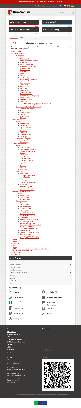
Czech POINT (24, 71)
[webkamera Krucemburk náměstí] (58, 340)
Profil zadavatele (24, 81)
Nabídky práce (24, 142)
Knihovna (22, 129)
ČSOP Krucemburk (25, 234)
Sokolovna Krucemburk (26, 186)
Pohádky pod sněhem (30, 182)
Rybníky (26, 156)
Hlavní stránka (39, 6)
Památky (22, 114)
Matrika (22, 73)
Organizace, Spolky (21, 201)
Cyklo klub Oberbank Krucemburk (29, 232)
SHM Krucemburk (25, 230)
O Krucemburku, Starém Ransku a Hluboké (28, 107)
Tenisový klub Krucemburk (27, 221)
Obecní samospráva (25, 68)
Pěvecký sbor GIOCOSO (27, 227)
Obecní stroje (23, 136)
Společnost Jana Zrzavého (27, 215)
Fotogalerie (23, 118)
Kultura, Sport (20, 171)
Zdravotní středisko (25, 127)
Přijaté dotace (24, 101)
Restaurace (23, 166)
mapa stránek (32, 394)
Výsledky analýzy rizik (26, 99)
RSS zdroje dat (17, 252)
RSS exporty (60, 394)
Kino (21, 179)
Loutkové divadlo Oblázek (27, 217)
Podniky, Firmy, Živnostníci (23, 138)
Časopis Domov (24, 116)
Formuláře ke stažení (26, 94)
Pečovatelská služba (26, 125)
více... (36, 26)
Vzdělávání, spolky (51, 30)
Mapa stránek (47, 6)
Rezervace (27, 158)
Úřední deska (23, 62)
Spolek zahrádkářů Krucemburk (29, 219)
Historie (22, 110)
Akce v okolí (27, 177)
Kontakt (54, 6)
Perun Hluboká (24, 210)
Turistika (18, 145)
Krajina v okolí (24, 155)
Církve (22, 203)
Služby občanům (50, 22)
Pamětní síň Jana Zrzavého (28, 149)
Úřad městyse (20, 55)
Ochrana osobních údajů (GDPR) (29, 96)
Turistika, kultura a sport (19, 143)
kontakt (66, 394)
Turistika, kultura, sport (20, 30)
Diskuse (15, 241)
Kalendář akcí (24, 173)
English (15, 247)
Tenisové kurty (24, 184)
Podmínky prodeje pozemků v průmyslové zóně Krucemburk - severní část (40, 1)
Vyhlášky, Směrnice (25, 92)
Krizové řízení (24, 84)
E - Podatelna (24, 77)
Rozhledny (27, 162)
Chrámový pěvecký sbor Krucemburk (30, 225)
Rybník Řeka (23, 164)
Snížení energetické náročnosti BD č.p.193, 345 (37, 103)
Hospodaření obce (25, 70)
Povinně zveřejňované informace (29, 60)
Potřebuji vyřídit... (52, 292)
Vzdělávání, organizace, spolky (21, 191)
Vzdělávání (19, 193)
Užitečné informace (25, 97)
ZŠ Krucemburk (24, 197)
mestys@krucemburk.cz (19, 369)
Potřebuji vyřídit (24, 59)
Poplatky (22, 75)
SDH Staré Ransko (25, 206)
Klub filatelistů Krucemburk (27, 223)
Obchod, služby (24, 140)
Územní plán (23, 88)
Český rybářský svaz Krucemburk (29, 238)
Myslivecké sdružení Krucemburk (29, 236)
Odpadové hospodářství (27, 134)
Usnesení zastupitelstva (26, 64)
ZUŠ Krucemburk (25, 199)
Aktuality (15, 239)
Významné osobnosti (26, 112)
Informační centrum (25, 147)
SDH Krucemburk (25, 204)
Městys (18, 121)
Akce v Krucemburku (29, 175)
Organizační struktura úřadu (28, 66)
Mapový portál (24, 90)
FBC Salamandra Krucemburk (28, 228)
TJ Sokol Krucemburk (26, 208)
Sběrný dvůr (23, 131)
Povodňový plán (24, 86)
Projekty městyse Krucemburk (28, 105)
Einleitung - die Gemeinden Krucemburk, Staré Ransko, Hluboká (31, 249)
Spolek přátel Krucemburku (27, 214)
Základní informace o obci (27, 108)
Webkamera (23, 169)
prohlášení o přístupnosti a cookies (46, 394)
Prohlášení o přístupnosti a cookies (23, 250)
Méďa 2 (26, 180)
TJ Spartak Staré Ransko (27, 212)
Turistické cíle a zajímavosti (28, 151)
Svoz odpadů (23, 132)
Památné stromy (28, 160)
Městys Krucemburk (18, 22)
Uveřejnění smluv (25, 83)
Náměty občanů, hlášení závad (29, 79)
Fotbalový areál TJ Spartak (27, 188)
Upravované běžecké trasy (27, 190)
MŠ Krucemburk (24, 195)
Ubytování (23, 167)
